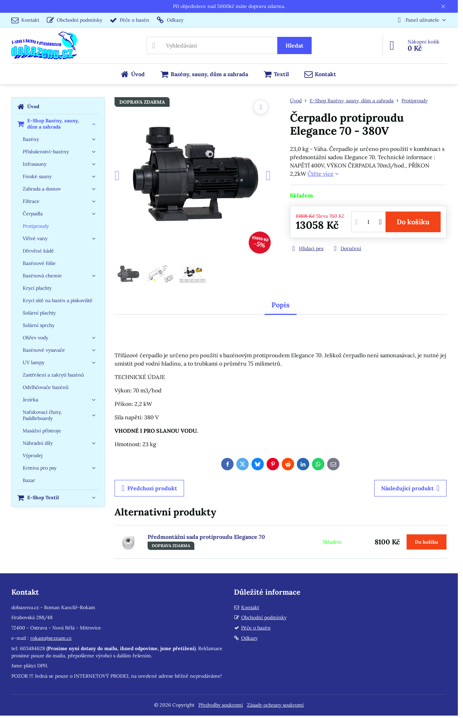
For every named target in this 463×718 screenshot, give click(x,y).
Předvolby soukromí (220, 705)
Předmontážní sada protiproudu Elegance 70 (206, 536)
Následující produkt (410, 488)
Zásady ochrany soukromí (275, 705)
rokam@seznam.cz (51, 638)
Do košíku (413, 221)
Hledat (294, 45)
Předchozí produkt (149, 488)
